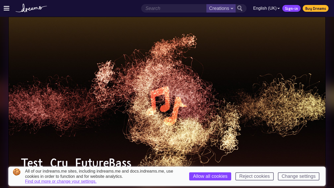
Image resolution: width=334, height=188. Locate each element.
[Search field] (173, 8)
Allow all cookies (210, 176)
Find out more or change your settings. (61, 181)
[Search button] (241, 8)
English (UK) (266, 8)
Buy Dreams (315, 8)
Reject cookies (254, 176)
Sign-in (291, 8)
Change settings (298, 176)
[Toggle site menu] (6, 8)
